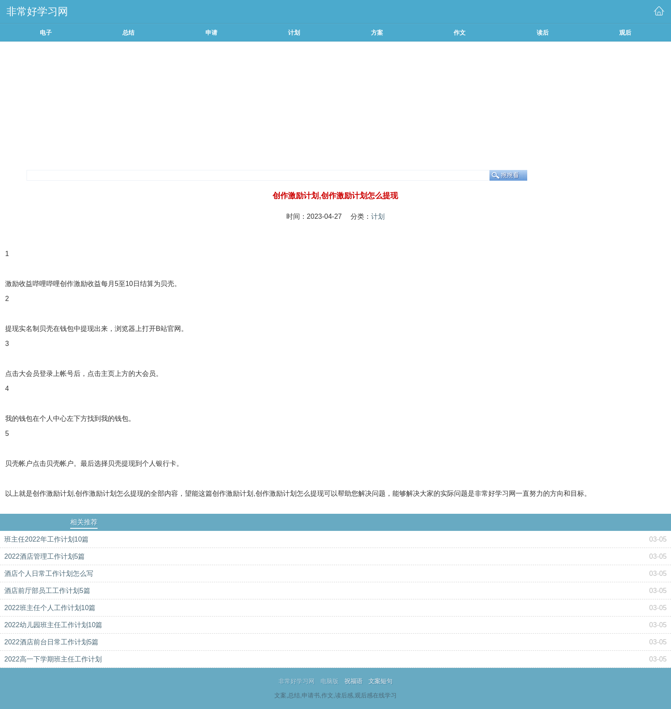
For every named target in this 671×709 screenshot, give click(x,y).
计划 (378, 216)
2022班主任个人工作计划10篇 (49, 607)
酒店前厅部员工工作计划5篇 (47, 590)
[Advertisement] (335, 106)
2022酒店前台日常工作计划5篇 (51, 642)
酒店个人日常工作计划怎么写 (48, 573)
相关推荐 (84, 522)
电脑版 (329, 681)
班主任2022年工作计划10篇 (46, 539)
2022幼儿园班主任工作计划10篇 (53, 625)
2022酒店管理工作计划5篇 (44, 556)
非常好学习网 (297, 681)
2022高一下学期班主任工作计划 (53, 659)
